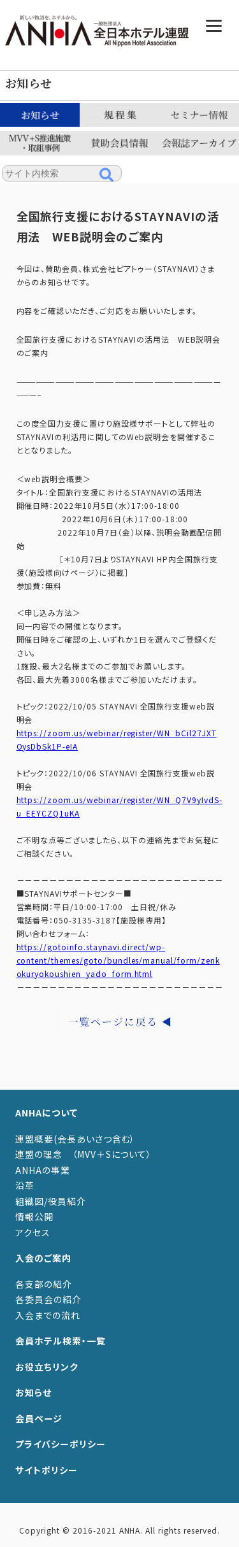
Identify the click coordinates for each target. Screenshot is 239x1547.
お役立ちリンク (46, 1366)
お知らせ (33, 1392)
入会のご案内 (43, 1257)
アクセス (32, 1232)
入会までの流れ (47, 1315)
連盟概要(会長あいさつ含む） (75, 1138)
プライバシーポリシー (60, 1443)
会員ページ (38, 1418)
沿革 (24, 1185)
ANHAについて (46, 1112)
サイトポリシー (46, 1470)
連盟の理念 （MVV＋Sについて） (83, 1154)
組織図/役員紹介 (50, 1201)
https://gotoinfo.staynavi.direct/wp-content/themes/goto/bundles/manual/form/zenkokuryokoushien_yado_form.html (118, 960)
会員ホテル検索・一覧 (60, 1340)
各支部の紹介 (43, 1284)
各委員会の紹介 (48, 1299)
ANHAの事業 (42, 1170)
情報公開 (34, 1216)
